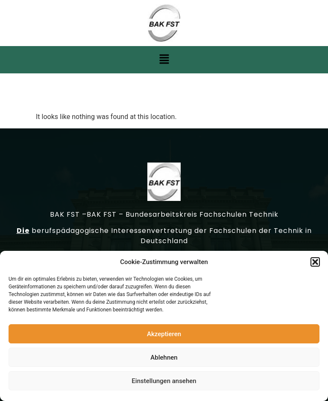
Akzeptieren (164, 335)
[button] (315, 263)
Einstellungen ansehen (164, 382)
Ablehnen (163, 358)
